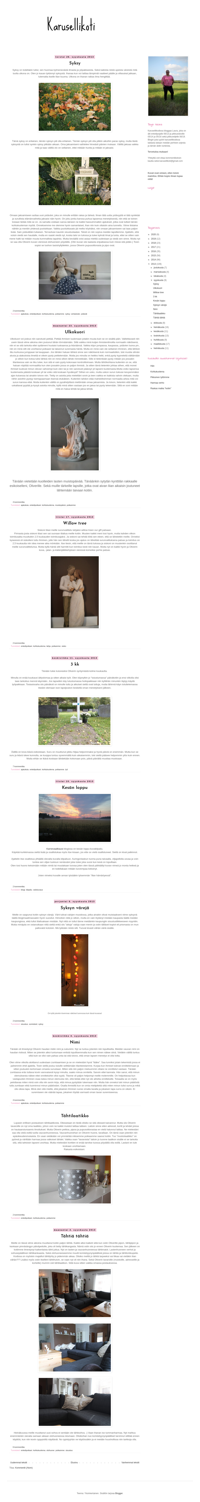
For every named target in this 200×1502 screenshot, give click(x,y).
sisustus (24, 1024)
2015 (154, 255)
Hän (152, 366)
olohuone (50, 1450)
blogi (23, 890)
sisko (64, 646)
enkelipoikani (35, 314)
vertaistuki (75, 314)
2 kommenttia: (19, 311)
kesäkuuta (159, 331)
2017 (154, 247)
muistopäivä (60, 505)
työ (66, 769)
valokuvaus (38, 890)
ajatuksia (25, 314)
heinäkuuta (159, 327)
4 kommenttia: (19, 502)
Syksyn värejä (75, 908)
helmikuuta (159, 348)
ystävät (84, 314)
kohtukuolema (48, 314)
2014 (154, 259)
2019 (154, 239)
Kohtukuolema (157, 371)
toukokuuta (159, 335)
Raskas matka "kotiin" (160, 388)
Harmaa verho (157, 383)
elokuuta (158, 323)
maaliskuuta (160, 344)
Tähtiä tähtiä (75, 1236)
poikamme (59, 314)
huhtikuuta (159, 340)
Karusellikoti (71, 25)
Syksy (75, 63)
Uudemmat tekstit (18, 1462)
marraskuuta (160, 272)
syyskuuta (159, 280)
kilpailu (29, 890)
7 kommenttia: (19, 766)
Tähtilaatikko (75, 1116)
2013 (154, 264)
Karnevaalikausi (54, 848)
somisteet (33, 1024)
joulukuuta (159, 267)
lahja (48, 646)
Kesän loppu (75, 788)
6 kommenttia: (19, 1447)
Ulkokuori (75, 332)
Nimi (75, 1042)
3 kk (75, 664)
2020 (154, 234)
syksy (67, 314)
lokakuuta (159, 276)
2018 (154, 243)
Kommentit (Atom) (24, 1468)
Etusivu (74, 1462)
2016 (154, 251)
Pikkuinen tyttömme (159, 377)
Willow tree (74, 523)
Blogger (119, 1493)
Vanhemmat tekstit (130, 1462)
